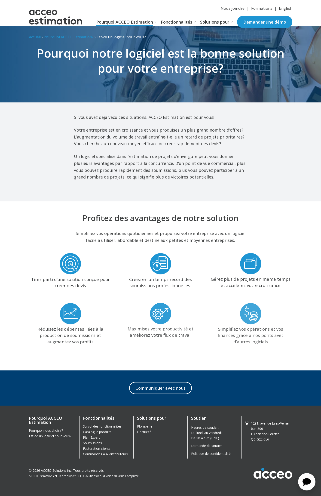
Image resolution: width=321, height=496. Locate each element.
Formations (261, 8)
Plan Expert (91, 437)
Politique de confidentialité (211, 453)
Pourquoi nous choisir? (46, 430)
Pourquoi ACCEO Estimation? (69, 37)
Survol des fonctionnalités (102, 426)
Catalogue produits (97, 432)
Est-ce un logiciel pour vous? (50, 436)
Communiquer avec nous (160, 388)
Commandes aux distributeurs (105, 454)
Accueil (35, 37)
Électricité (144, 432)
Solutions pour (214, 22)
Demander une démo (264, 22)
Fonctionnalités (176, 22)
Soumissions (92, 443)
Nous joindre (233, 8)
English (285, 8)
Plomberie (144, 426)
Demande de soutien (207, 446)
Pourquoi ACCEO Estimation (124, 22)
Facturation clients (96, 448)
